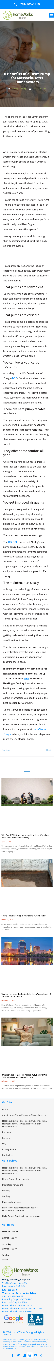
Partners (6, 1132)
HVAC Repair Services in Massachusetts (21, 1216)
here (26, 678)
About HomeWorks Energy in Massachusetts (24, 1115)
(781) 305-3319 (9, 1289)
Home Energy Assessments (15, 1179)
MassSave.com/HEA (43, 1346)
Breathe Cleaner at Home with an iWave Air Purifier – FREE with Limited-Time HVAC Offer (25, 1076)
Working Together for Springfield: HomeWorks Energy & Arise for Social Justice (26, 995)
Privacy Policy (9, 1149)
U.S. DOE (13, 542)
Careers (6, 1137)
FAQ (4, 1143)
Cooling (6, 1196)
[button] (51, 15)
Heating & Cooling (19, 88)
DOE (14, 378)
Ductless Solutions (11, 1201)
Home (5, 1109)
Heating (6, 1190)
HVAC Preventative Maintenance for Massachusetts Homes (19, 1209)
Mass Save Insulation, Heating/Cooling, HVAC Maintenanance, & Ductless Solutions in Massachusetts (24, 1123)
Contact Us (7, 1155)
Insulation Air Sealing (12, 1184)
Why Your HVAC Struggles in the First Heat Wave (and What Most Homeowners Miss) (25, 836)
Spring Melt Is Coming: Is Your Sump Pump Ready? (23, 915)
